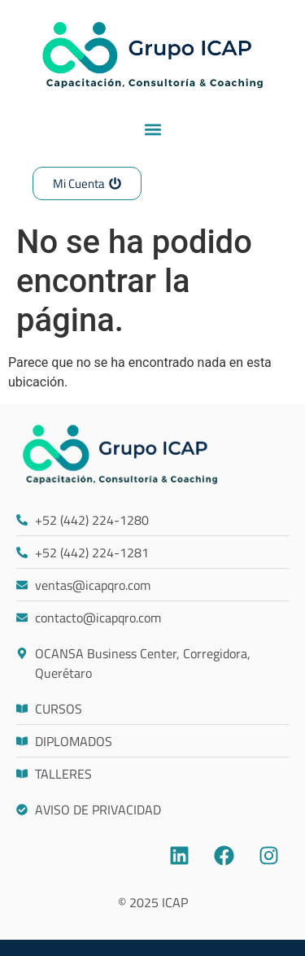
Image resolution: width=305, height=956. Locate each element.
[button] (152, 129)
